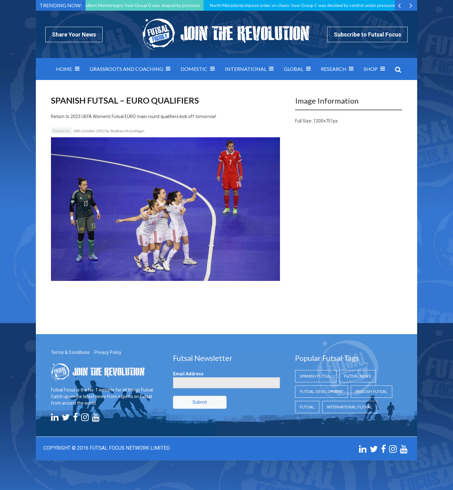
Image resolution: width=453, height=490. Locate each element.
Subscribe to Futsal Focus (367, 34)
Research (333, 69)
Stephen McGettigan (127, 130)
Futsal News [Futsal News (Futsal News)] (357, 376)
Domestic (194, 69)
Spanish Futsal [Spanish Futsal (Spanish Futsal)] (316, 376)
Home (64, 69)
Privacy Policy (107, 352)
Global (293, 69)
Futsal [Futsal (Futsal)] (307, 407)
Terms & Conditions (70, 352)
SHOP (371, 69)
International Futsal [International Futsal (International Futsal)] (349, 407)
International (245, 69)
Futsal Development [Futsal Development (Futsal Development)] (321, 391)
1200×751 (323, 120)
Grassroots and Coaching (126, 69)
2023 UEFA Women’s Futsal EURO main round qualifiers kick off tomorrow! (143, 116)
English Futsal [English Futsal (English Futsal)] (371, 391)
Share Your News (74, 34)
